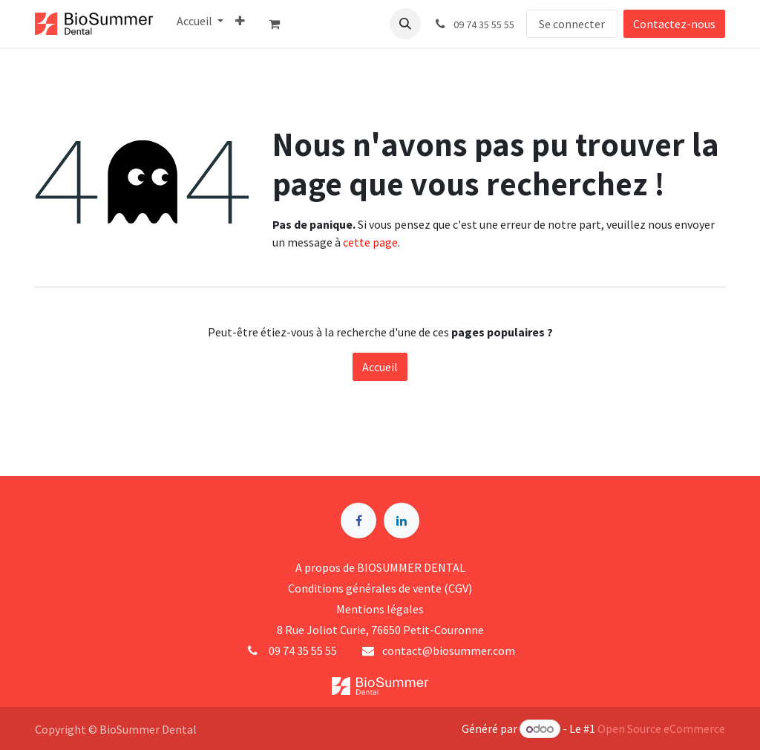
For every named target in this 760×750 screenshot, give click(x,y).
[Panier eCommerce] (280, 24)
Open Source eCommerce (661, 728)
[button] (405, 23)
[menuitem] (200, 21)
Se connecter (572, 23)
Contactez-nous (674, 23)
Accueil (380, 366)
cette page (370, 242)
